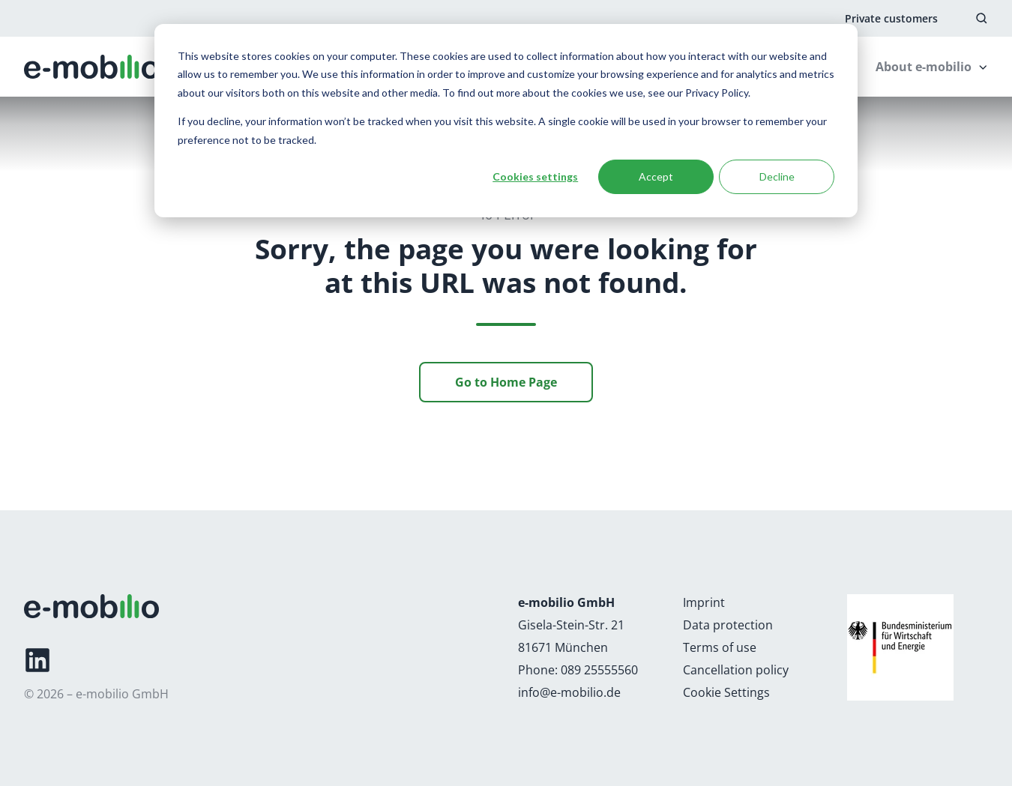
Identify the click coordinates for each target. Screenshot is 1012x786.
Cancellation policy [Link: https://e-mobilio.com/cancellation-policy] (736, 670)
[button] (982, 18)
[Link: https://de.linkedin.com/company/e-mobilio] (37, 660)
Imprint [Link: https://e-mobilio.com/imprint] (704, 602)
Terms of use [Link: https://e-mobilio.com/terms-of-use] (719, 647)
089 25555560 (599, 670)
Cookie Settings (726, 692)
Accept (656, 176)
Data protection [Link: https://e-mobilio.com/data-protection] (728, 625)
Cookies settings (535, 176)
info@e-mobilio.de (569, 692)
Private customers (891, 18)
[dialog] (506, 120)
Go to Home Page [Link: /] (506, 382)
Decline (777, 176)
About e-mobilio (924, 66)
